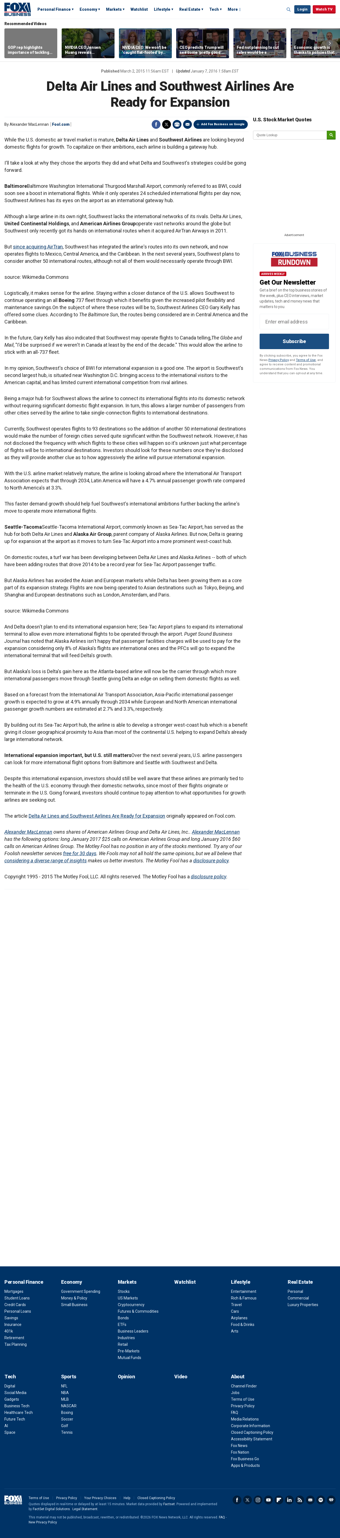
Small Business (74, 1304)
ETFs (122, 1324)
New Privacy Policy (43, 1522)
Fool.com (61, 124)
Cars (235, 1311)
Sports (68, 1376)
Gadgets (11, 1399)
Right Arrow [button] (330, 43)
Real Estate (189, 9)
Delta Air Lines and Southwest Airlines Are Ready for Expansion (97, 816)
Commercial (298, 1298)
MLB (65, 1399)
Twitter (166, 124)
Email (187, 124)
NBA (65, 1392)
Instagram (258, 1500)
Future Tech (14, 1419)
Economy (88, 9)
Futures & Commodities (138, 1311)
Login (302, 9)
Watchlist (139, 9)
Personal (295, 1291)
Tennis (67, 1432)
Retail (123, 1344)
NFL (64, 1386)
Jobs (235, 1392)
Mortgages (13, 1291)
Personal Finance (54, 9)
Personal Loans (17, 1311)
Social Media (15, 1392)
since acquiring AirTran (38, 247)
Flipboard (278, 1500)
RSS (299, 1500)
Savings (11, 1318)
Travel (236, 1304)
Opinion (126, 1376)
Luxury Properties (303, 1304)
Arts (234, 1331)
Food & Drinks (242, 1324)
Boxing (67, 1412)
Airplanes (239, 1318)
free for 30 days (79, 853)
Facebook (156, 124)
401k (8, 1331)
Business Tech (16, 1406)
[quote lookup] (290, 135)
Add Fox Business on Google (222, 124)
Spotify (320, 1500)
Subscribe (294, 341)
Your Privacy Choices (100, 1498)
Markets (114, 9)
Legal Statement (84, 1509)
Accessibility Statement (251, 1439)
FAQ (234, 1412)
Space (9, 1432)
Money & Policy (74, 1298)
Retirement (14, 1338)
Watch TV (324, 9)
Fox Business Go (245, 1459)
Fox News (239, 1445)
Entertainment (243, 1291)
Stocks (124, 1291)
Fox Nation (240, 1452)
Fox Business (17, 9)
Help (127, 1498)
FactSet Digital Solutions (51, 1509)
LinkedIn (289, 1500)
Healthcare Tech (18, 1412)
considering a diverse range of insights (45, 860)
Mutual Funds (129, 1357)
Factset (169, 1504)
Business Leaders (133, 1331)
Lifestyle (162, 9)
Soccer (67, 1419)
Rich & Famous (244, 1298)
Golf (64, 1426)
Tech (214, 9)
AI (6, 1426)
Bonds (123, 1318)
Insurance (12, 1324)
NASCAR (69, 1406)
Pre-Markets (129, 1351)
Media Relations (245, 1419)
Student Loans (17, 1298)
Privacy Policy (278, 360)
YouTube (268, 1500)
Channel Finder (244, 1386)
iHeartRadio (331, 1500)
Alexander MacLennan (28, 832)
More (233, 9)
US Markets (128, 1298)
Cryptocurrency (131, 1304)
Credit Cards (15, 1304)
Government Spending (80, 1291)
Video (180, 1376)
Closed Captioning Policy (252, 1432)
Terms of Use (306, 360)
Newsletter (310, 1500)
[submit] (331, 135)
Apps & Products (245, 1465)
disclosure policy (211, 860)
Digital (9, 1386)
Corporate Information (250, 1426)
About (237, 1376)
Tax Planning (15, 1344)
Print (177, 124)
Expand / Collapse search (288, 10)
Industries (126, 1338)
